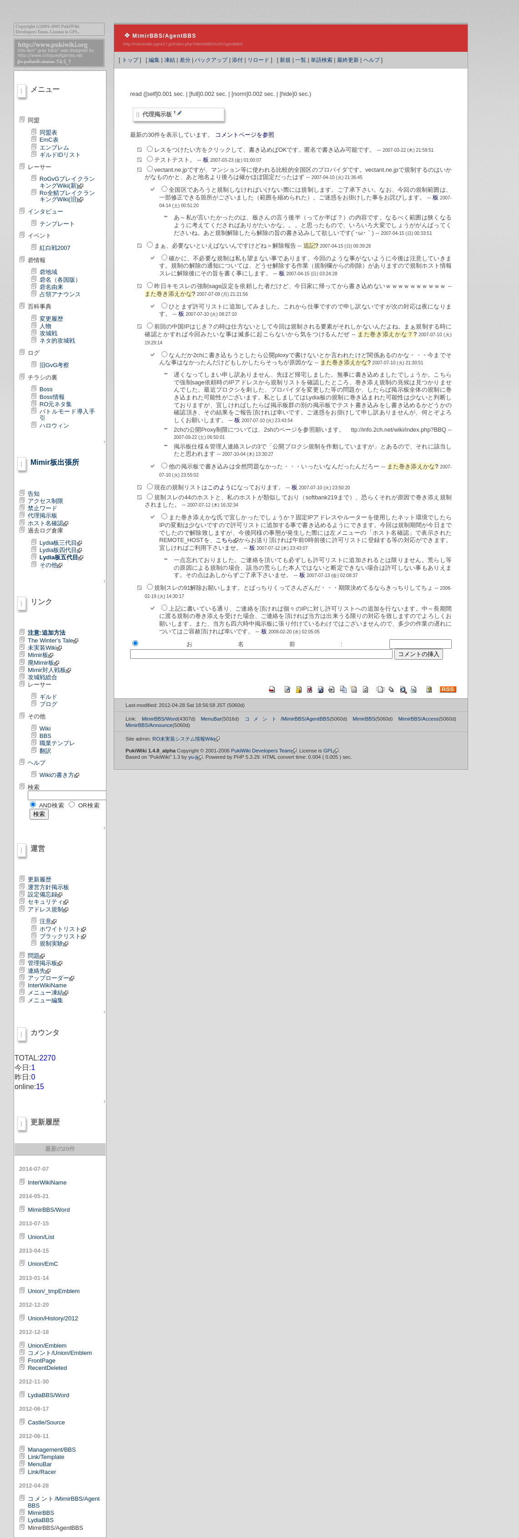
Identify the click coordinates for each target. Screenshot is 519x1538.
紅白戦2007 (55, 247)
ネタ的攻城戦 (57, 340)
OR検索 (89, 805)
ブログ (48, 704)
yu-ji (195, 757)
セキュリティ (48, 901)
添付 (237, 60)
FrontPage (41, 1360)
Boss (46, 389)
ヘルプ (371, 60)
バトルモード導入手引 (67, 414)
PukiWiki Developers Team (264, 750)
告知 (34, 493)
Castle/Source (46, 1422)
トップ (130, 60)
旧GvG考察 (55, 365)
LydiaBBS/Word (48, 1395)
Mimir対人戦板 (49, 670)
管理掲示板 (45, 963)
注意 (48, 921)
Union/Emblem (47, 1345)
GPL (330, 750)
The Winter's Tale (53, 640)
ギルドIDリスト (60, 154)
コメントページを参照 (244, 134)
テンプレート (57, 223)
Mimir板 (40, 655)
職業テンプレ (57, 743)
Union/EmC (43, 1263)
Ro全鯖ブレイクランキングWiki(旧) (67, 196)
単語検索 (322, 60)
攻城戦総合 (42, 677)
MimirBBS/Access (418, 719)
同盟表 (48, 132)
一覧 (300, 60)
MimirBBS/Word (49, 1209)
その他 (51, 565)
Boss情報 (52, 396)
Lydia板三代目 (61, 542)
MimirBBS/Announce (149, 725)
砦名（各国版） (60, 279)
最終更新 (348, 60)
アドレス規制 (48, 909)
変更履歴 (51, 318)
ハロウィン (54, 425)
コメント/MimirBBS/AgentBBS (64, 1501)
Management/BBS (52, 1449)
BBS (45, 735)
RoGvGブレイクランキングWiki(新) (67, 182)
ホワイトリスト (63, 929)
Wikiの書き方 (60, 774)
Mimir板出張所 (54, 462)
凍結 (169, 60)
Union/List (41, 1237)
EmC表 (49, 139)
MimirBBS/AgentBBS (164, 36)
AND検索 (52, 805)
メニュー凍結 (48, 992)
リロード (258, 60)
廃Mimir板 (43, 662)
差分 (185, 60)
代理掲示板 (42, 515)
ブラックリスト (63, 936)
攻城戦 (48, 333)
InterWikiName (47, 985)
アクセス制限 (45, 501)
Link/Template (46, 1456)
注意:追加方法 (46, 632)
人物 (45, 326)
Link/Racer (42, 1471)
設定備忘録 (45, 894)
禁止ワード (42, 508)
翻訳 (45, 750)
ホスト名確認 (48, 523)
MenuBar (40, 1464)
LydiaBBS (41, 1520)
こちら (227, 540)
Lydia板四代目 (61, 550)
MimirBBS (41, 1512)
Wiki (45, 728)
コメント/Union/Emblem (60, 1352)
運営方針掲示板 (48, 887)
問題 (36, 955)
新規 (285, 60)
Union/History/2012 (53, 1318)
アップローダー (51, 978)
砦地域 (48, 272)
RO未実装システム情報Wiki (186, 739)
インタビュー (45, 211)
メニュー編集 (45, 1000)
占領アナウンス (60, 294)
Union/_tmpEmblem (54, 1291)
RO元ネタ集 (56, 404)
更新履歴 (39, 879)
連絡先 (39, 970)
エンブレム (54, 147)
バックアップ (211, 60)
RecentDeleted (47, 1367)
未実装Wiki (45, 647)
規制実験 (54, 943)
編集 (154, 60)
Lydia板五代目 (61, 557)
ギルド (48, 696)
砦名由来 (51, 287)
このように (222, 487)
